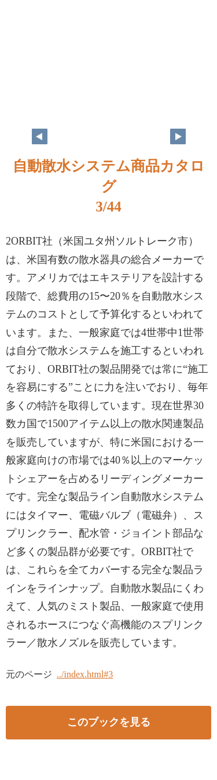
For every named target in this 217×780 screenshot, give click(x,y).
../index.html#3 (85, 674)
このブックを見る (108, 722)
